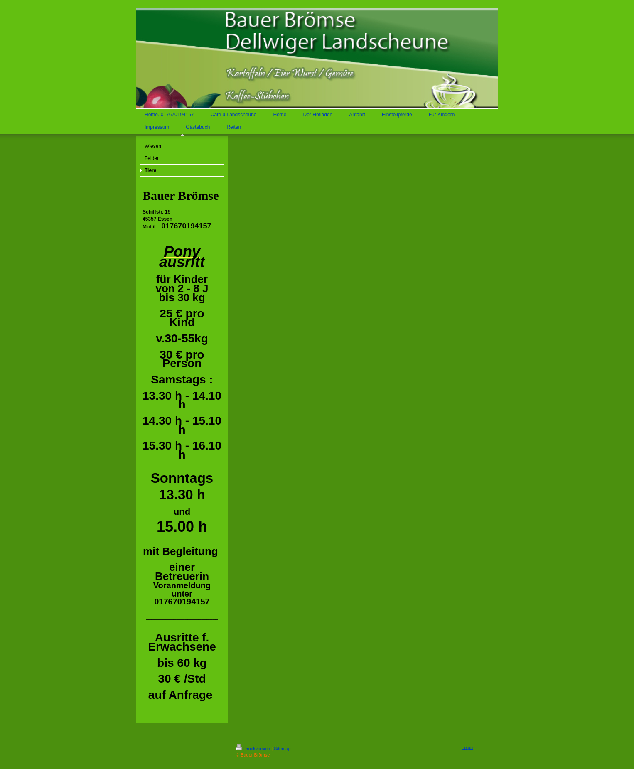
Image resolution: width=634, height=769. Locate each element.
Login (467, 747)
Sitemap (282, 748)
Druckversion (253, 748)
